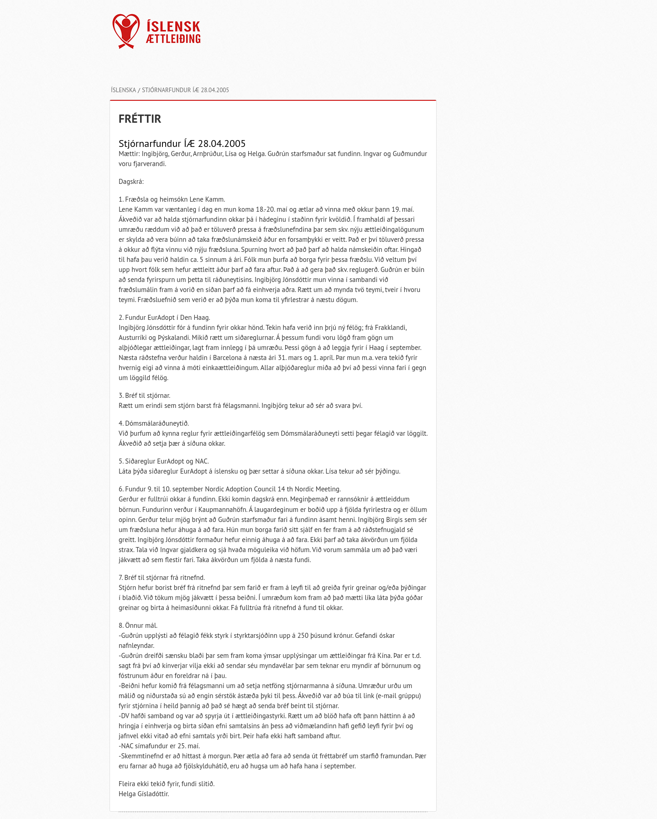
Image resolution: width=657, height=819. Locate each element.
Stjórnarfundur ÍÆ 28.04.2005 (185, 90)
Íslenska (123, 90)
